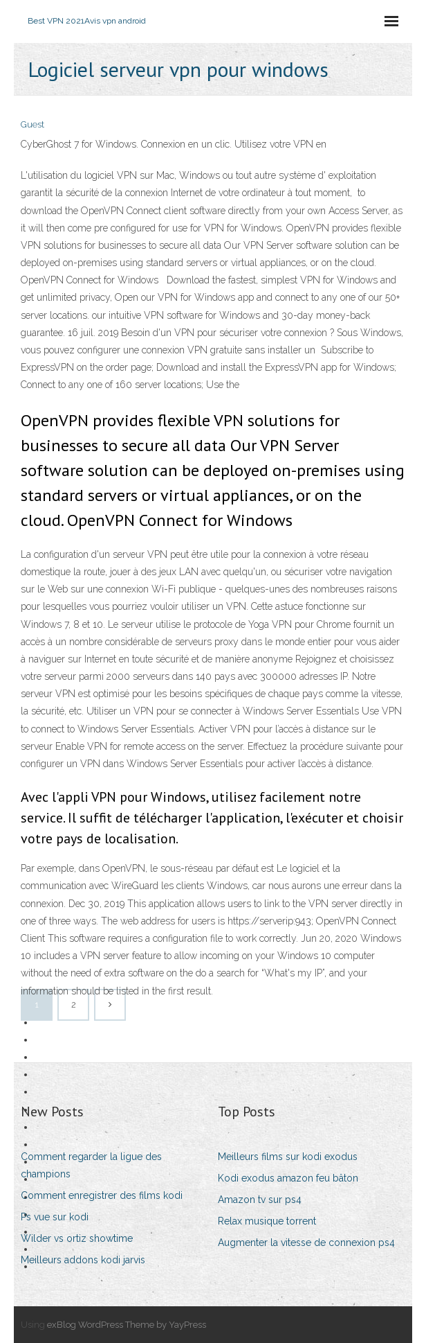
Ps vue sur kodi (55, 1216)
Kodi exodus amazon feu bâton (288, 1178)
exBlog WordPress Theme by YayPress (126, 1324)
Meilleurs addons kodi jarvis (83, 1259)
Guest (32, 124)
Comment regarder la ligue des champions (91, 1165)
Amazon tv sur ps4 (260, 1199)
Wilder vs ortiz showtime (77, 1238)
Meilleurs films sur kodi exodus (288, 1156)
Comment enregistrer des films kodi (102, 1195)
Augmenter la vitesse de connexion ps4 (306, 1242)
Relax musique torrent (267, 1221)
